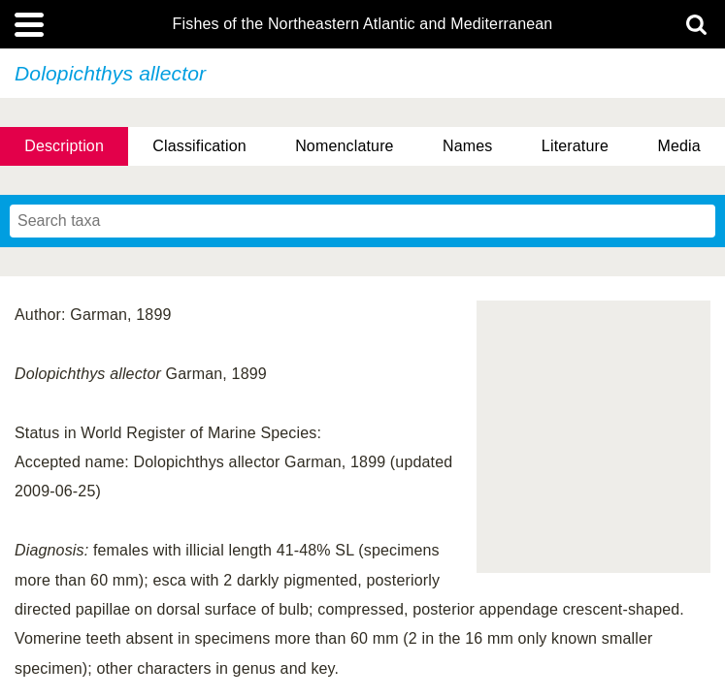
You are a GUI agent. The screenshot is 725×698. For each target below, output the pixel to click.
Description (64, 146)
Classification (199, 146)
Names (467, 146)
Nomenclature (344, 146)
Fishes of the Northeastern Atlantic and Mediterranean (363, 24)
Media (678, 146)
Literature (575, 146)
